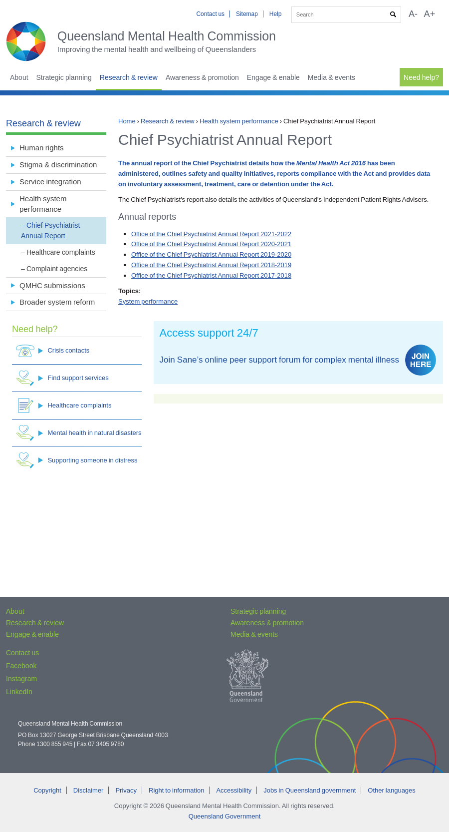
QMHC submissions (52, 285)
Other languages (391, 790)
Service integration (50, 181)
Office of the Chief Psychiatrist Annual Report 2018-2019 (211, 265)
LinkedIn (19, 692)
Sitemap (247, 13)
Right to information (176, 790)
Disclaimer (88, 790)
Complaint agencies (56, 269)
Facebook (21, 666)
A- (413, 14)
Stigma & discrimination (58, 164)
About (19, 77)
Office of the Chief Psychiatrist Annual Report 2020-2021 (211, 244)
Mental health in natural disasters (78, 432)
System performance (148, 301)
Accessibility (233, 790)
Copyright (47, 790)
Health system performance (239, 121)
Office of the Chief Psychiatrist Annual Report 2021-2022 (211, 234)
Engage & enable (273, 77)
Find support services (62, 378)
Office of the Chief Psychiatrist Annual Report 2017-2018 (211, 275)
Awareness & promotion (202, 77)
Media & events (331, 77)
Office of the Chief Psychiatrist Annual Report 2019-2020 (211, 254)
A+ (430, 14)
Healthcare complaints (60, 252)
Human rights (41, 147)
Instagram (21, 679)
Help (275, 13)
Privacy (126, 790)
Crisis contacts (52, 351)
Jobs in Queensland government (309, 790)
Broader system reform (57, 302)
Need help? (421, 77)
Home (127, 121)
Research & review (129, 77)
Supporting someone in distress (76, 460)
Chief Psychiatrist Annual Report (50, 230)
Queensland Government (225, 816)
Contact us (210, 13)
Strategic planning (64, 77)
